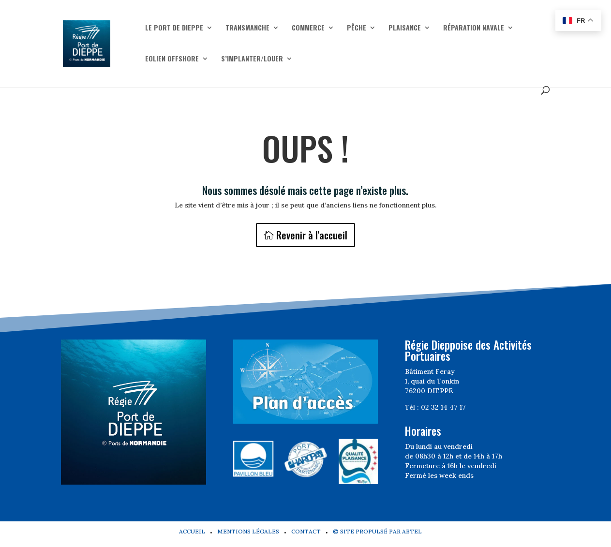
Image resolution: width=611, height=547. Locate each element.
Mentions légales (248, 531)
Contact (306, 531)
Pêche (356, 28)
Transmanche (247, 28)
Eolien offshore (172, 59)
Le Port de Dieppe (174, 28)
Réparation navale (473, 28)
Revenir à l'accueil (311, 235)
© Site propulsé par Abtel (377, 531)
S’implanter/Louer (252, 59)
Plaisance (404, 28)
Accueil (192, 531)
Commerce (308, 28)
